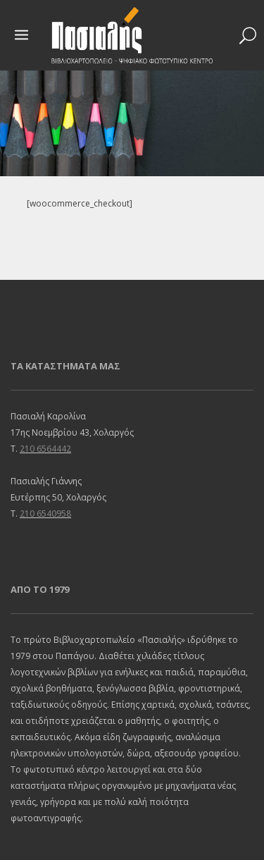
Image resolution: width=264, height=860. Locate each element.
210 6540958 (45, 514)
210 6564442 (45, 449)
